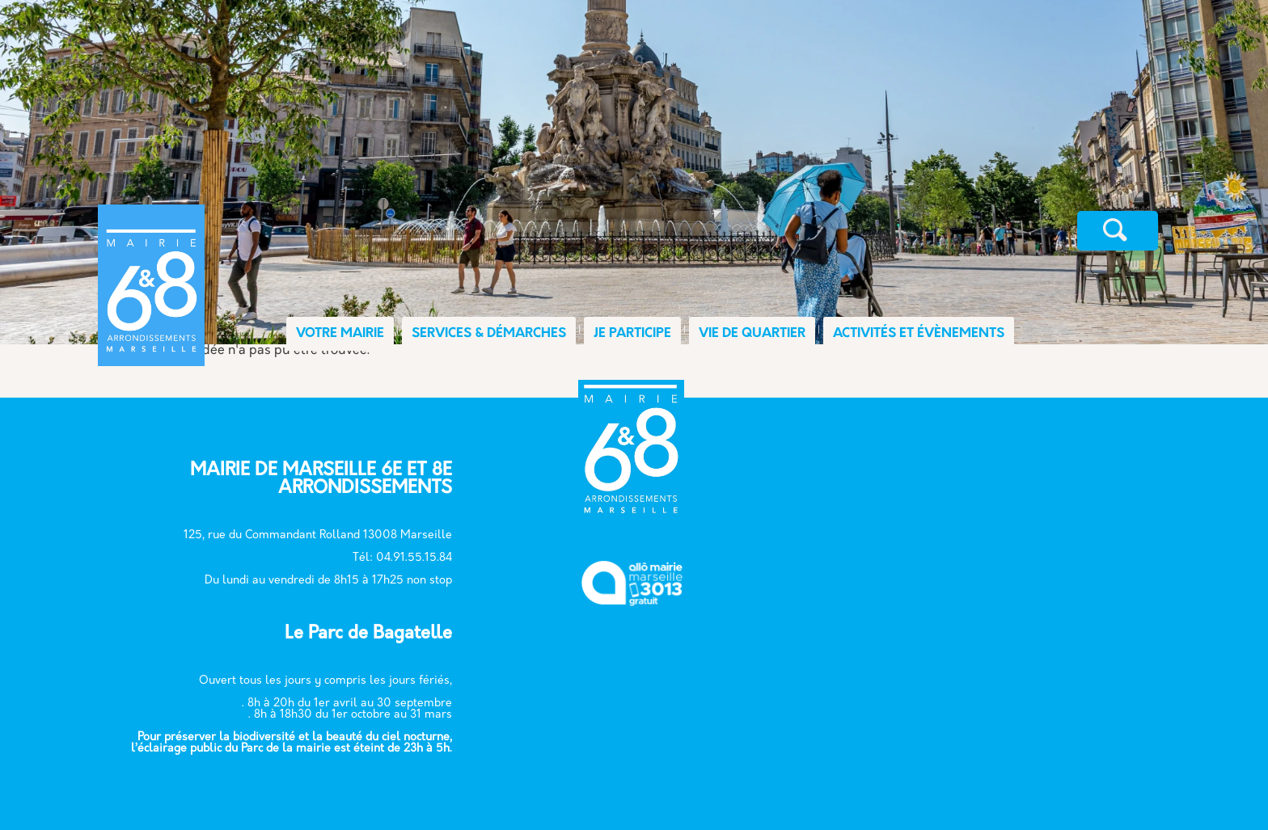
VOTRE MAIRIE (340, 333)
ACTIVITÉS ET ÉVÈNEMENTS (918, 333)
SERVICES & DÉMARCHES (489, 333)
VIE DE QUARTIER (752, 333)
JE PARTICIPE (632, 333)
